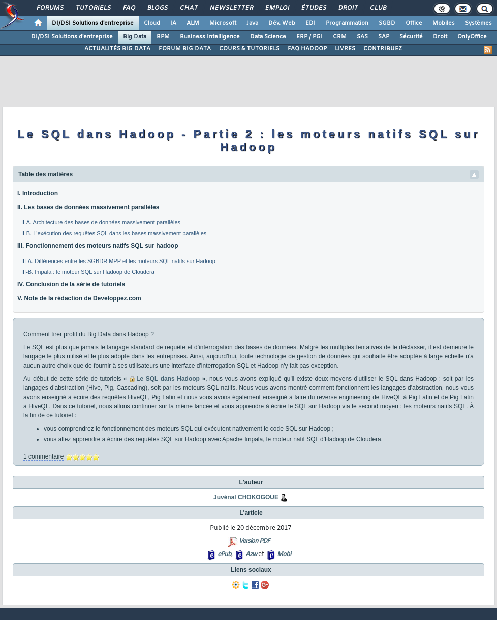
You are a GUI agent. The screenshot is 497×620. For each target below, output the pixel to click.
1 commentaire (43, 456)
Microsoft (222, 23)
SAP (383, 36)
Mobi (284, 554)
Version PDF (254, 541)
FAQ (128, 8)
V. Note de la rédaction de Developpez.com (79, 298)
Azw (251, 554)
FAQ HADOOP (307, 48)
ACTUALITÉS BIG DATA (117, 48)
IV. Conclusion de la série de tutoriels (71, 284)
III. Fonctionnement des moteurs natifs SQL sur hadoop (97, 245)
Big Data (134, 36)
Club (377, 8)
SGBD (387, 23)
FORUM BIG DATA (185, 48)
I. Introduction (37, 193)
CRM (340, 36)
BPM (163, 36)
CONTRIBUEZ (382, 48)
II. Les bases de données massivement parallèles (88, 207)
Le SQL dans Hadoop (168, 378)
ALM (193, 23)
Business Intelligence (210, 36)
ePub (224, 554)
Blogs (157, 8)
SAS (362, 36)
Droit (347, 8)
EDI (310, 23)
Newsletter (231, 8)
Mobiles (443, 23)
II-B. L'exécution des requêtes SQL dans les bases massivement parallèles (113, 233)
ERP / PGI (309, 36)
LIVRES (345, 48)
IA (173, 23)
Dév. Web (281, 23)
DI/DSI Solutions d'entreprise (93, 23)
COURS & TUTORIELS (249, 48)
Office (414, 23)
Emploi (277, 8)
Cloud (152, 23)
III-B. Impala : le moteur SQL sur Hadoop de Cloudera (87, 272)
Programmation (347, 23)
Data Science (268, 36)
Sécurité (411, 36)
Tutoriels (92, 8)
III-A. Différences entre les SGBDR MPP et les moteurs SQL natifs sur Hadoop (118, 261)
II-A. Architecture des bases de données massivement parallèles (100, 222)
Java (252, 23)
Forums (49, 8)
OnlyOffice (472, 36)
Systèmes (478, 23)
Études (313, 8)
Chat (188, 8)
